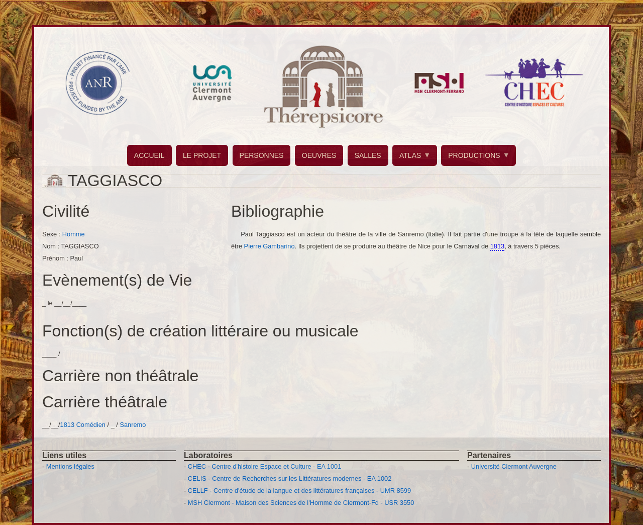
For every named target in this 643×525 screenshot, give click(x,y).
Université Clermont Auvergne (514, 466)
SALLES (368, 155)
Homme (73, 234)
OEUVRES (319, 155)
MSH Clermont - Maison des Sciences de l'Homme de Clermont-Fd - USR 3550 (301, 502)
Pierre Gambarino (269, 246)
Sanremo (133, 424)
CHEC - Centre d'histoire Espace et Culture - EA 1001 (264, 466)
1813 (67, 424)
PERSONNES (262, 155)
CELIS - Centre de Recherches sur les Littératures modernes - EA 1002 (289, 478)
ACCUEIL (149, 155)
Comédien (90, 424)
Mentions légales (70, 466)
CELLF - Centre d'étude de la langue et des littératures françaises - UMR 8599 (299, 490)
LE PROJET (202, 155)
